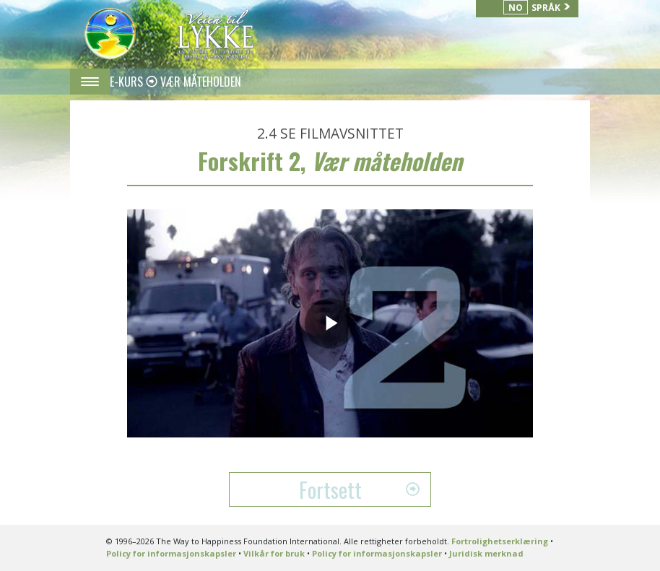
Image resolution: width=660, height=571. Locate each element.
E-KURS (128, 81)
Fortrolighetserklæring (499, 541)
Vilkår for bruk (274, 553)
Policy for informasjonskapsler (171, 553)
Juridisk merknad (486, 553)
